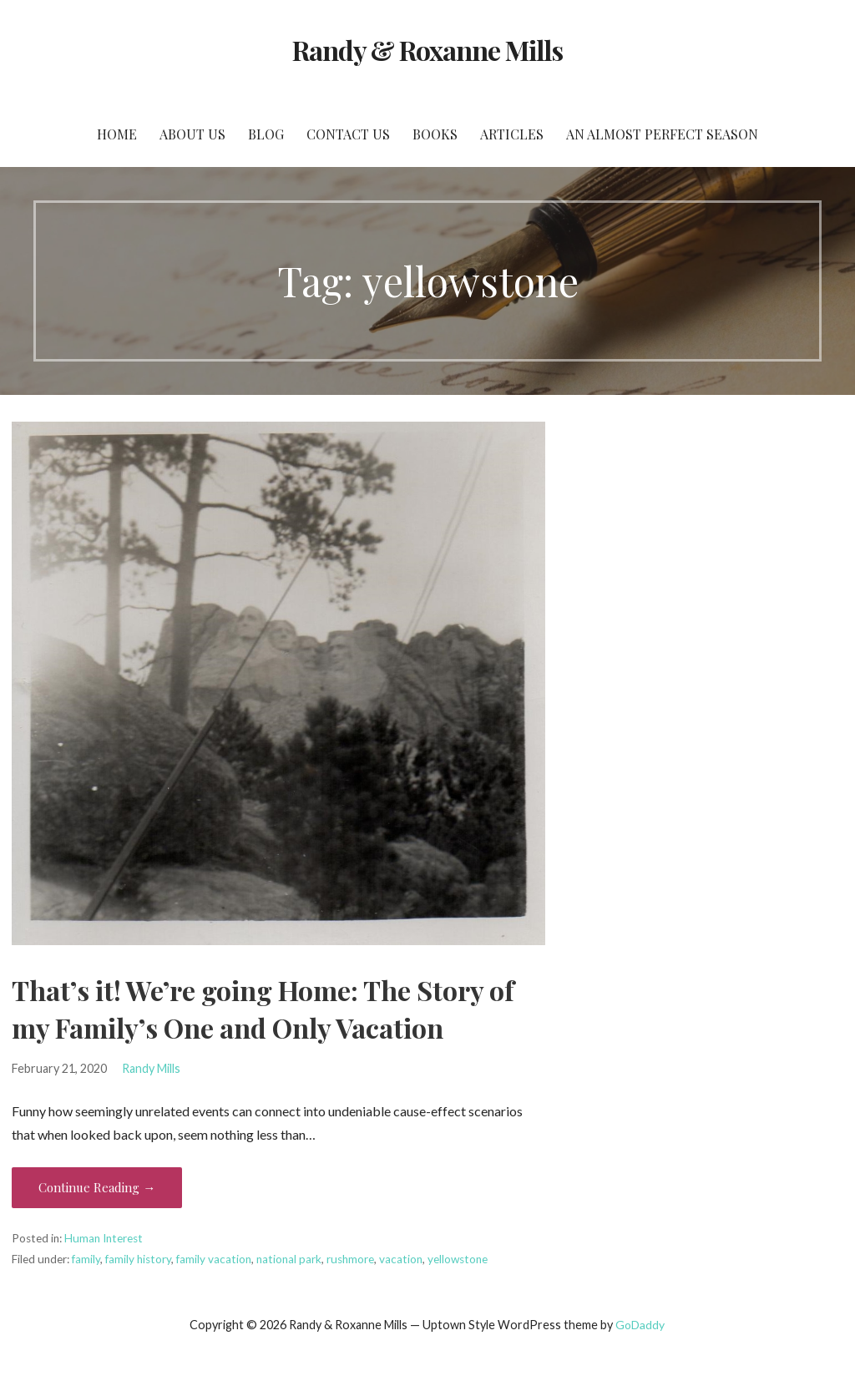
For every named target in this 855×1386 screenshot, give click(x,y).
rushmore (350, 1259)
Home (117, 134)
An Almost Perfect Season (662, 134)
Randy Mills (151, 1068)
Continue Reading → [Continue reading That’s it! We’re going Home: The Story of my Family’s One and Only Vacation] (96, 1187)
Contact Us (348, 134)
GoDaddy (640, 1325)
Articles (512, 134)
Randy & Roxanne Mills (428, 50)
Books (435, 134)
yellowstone (458, 1259)
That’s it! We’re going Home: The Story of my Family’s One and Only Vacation (263, 1008)
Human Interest (103, 1238)
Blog (266, 134)
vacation (400, 1259)
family (86, 1259)
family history (138, 1259)
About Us (192, 134)
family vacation (213, 1259)
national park (288, 1259)
